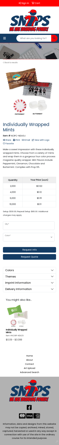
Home (29, 355)
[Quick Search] (33, 38)
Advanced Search (29, 372)
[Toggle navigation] (4, 38)
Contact (29, 364)
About (29, 359)
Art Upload (29, 368)
